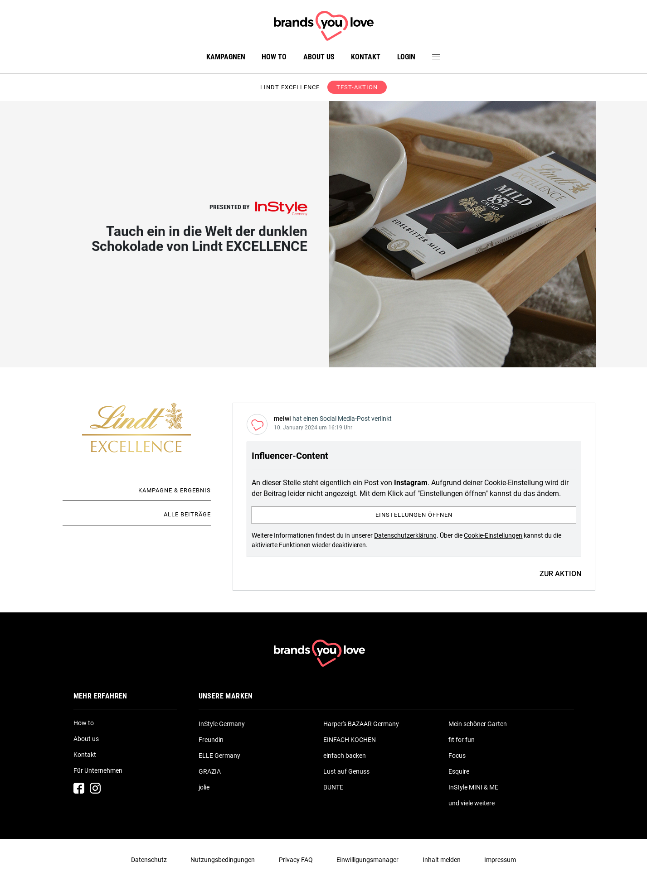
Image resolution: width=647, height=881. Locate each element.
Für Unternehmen (97, 770)
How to (274, 57)
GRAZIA (210, 771)
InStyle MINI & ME (473, 787)
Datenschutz (149, 859)
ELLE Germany (219, 755)
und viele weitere (471, 803)
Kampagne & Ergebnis (174, 490)
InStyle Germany (222, 723)
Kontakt (365, 57)
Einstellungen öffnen (413, 514)
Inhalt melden (442, 859)
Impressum (500, 859)
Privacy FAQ (296, 859)
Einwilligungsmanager (367, 859)
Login (406, 57)
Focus (457, 755)
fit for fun (461, 739)
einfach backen (344, 755)
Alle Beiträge (187, 514)
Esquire (458, 771)
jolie (204, 787)
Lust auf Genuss (346, 771)
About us (319, 57)
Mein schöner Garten (477, 723)
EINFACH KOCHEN (349, 739)
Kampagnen (225, 57)
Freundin (211, 739)
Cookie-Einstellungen (493, 535)
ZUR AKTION (560, 573)
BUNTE (333, 787)
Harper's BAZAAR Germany (361, 723)
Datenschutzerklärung (405, 535)
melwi (282, 418)
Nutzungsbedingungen (222, 859)
